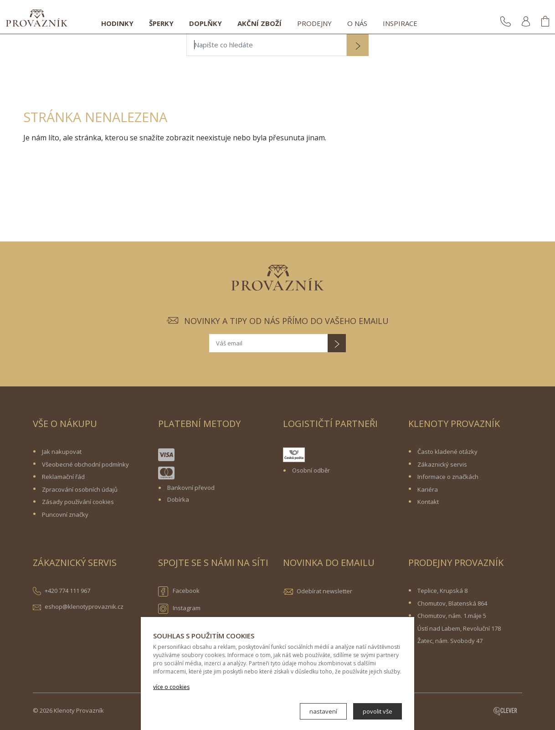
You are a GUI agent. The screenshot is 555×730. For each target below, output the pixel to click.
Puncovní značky (65, 514)
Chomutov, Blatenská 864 (452, 603)
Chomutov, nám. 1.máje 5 (451, 615)
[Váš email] (268, 343)
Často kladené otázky (447, 451)
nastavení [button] (323, 711)
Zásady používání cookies (78, 501)
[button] (357, 46)
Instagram (179, 609)
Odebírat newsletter (324, 591)
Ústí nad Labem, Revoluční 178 (459, 628)
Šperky (161, 23)
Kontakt (428, 501)
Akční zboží (259, 23)
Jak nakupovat (62, 451)
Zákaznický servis (442, 464)
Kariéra (427, 489)
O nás (357, 23)
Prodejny (314, 23)
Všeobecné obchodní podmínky (85, 464)
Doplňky (205, 23)
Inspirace (400, 23)
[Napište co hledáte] (266, 45)
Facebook (179, 591)
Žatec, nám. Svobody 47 (450, 640)
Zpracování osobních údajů (80, 489)
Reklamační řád (63, 476)
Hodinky (117, 23)
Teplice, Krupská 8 (442, 590)
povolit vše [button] (377, 711)
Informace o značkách (447, 476)
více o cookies (171, 687)
